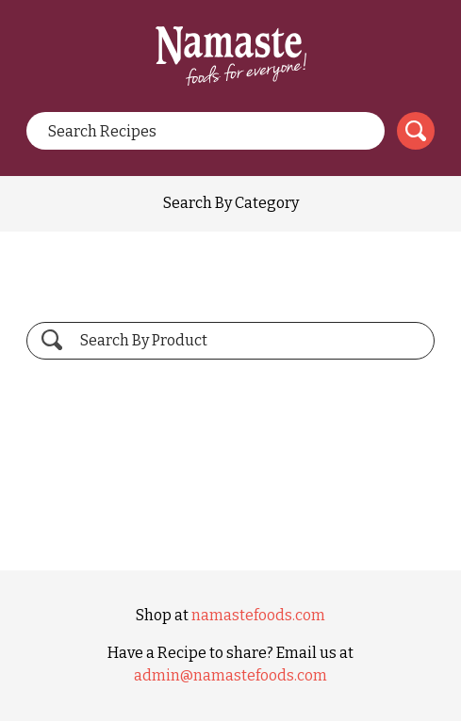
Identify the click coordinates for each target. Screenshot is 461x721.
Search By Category (231, 203)
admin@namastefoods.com (230, 675)
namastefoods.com (258, 615)
